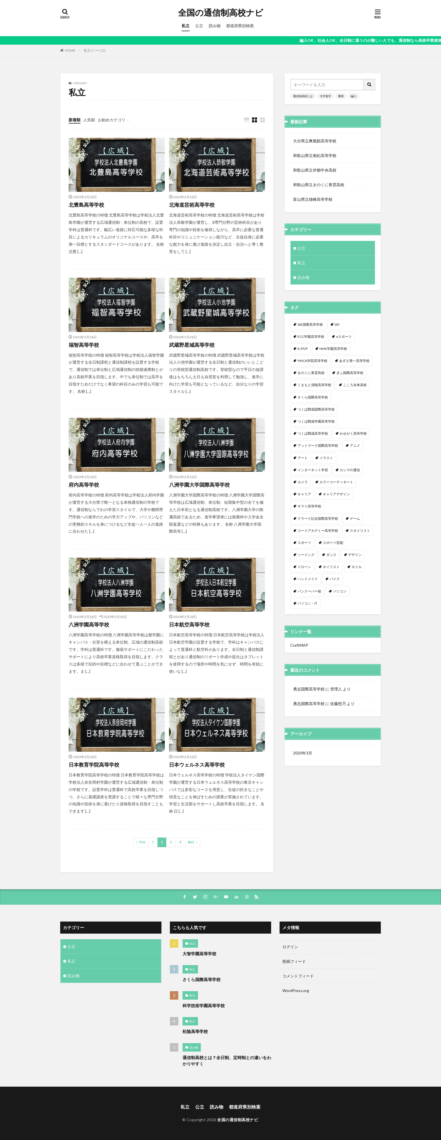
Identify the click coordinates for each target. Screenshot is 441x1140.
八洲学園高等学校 (89, 624)
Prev (142, 842)
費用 (341, 96)
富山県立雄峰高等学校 (312, 199)
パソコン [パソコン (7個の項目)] (339, 591)
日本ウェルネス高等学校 (197, 764)
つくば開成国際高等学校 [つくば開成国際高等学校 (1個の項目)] (316, 409)
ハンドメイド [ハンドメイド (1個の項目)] (308, 579)
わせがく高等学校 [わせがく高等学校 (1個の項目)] (353, 433)
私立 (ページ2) (94, 50)
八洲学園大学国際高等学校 (199, 485)
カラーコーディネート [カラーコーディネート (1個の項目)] (336, 482)
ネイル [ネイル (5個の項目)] (357, 567)
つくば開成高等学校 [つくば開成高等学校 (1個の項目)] (313, 433)
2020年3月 (302, 753)
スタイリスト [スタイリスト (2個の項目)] (360, 530)
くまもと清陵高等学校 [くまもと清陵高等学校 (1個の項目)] (314, 385)
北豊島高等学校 (86, 205)
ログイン (290, 946)
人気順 (89, 119)
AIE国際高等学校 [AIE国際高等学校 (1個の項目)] (310, 324)
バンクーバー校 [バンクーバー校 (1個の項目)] (309, 591)
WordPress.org (295, 990)
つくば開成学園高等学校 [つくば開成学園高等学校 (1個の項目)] (316, 421)
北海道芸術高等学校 (192, 205)
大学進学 (325, 96)
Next (191, 842)
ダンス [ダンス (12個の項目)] (331, 555)
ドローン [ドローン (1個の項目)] (304, 567)
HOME (70, 50)
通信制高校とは (303, 96)
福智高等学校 (84, 345)
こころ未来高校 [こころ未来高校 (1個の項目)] (355, 385)
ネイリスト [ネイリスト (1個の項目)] (331, 567)
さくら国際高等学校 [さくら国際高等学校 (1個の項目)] (313, 397)
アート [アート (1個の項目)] (303, 458)
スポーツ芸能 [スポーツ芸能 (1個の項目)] (333, 543)
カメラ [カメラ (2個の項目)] (303, 482)
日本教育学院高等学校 (94, 764)
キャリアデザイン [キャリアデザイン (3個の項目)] (336, 494)
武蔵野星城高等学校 (192, 345)
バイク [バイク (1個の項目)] (335, 579)
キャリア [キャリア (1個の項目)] (304, 494)
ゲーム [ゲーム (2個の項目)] (355, 518)
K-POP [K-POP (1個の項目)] (303, 348)
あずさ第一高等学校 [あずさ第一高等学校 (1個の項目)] (354, 361)
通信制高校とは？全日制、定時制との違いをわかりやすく (227, 1060)
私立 (186, 25)
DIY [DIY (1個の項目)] (337, 324)
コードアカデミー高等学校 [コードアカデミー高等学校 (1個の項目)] (318, 530)
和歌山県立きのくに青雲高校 (318, 184)
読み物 (214, 25)
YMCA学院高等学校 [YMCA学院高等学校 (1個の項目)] (312, 361)
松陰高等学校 (195, 1031)
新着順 (74, 119)
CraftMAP (299, 645)
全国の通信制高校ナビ (220, 12)
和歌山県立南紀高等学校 (314, 155)
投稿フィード (294, 961)
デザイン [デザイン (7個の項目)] (355, 555)
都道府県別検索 (240, 25)
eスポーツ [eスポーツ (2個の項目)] (344, 336)
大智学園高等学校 (199, 953)
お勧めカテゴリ (111, 119)
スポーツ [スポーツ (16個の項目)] (304, 543)
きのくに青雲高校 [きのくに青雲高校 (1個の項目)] (311, 373)
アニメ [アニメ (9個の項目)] (355, 445)
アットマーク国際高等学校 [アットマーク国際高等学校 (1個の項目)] (318, 445)
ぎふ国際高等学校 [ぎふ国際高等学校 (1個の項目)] (349, 373)
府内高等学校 (84, 485)
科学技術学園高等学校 (204, 1005)
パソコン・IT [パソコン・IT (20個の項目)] (307, 603)
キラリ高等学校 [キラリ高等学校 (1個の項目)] (309, 506)
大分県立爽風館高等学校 (314, 140)
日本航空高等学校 (189, 624)
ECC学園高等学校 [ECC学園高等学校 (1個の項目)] (311, 336)
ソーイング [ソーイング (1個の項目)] (306, 555)
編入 (353, 96)
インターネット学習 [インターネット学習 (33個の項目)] (313, 470)
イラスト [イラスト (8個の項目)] (326, 458)
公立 (199, 25)
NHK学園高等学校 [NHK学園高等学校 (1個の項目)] (333, 348)
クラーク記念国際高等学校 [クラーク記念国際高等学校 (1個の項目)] (318, 518)
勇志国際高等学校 (309, 689)
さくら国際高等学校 (201, 979)
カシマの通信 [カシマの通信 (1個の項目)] (350, 470)
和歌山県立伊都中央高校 (314, 170)
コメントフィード (298, 975)
